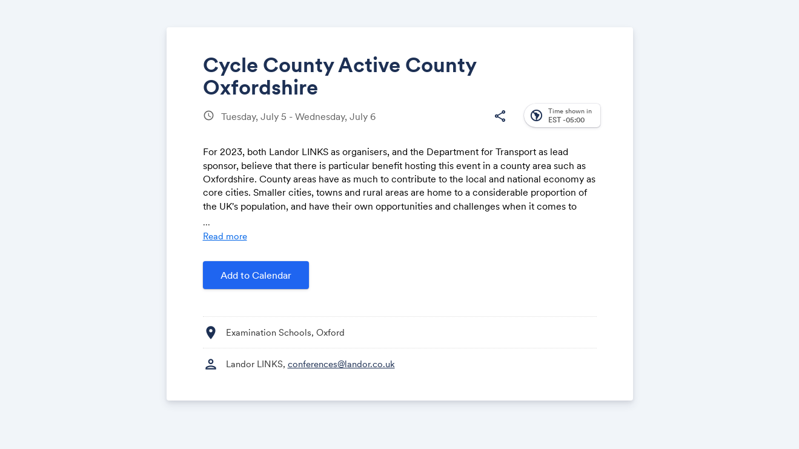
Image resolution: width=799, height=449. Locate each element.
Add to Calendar (255, 275)
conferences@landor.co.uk (341, 364)
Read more (225, 236)
